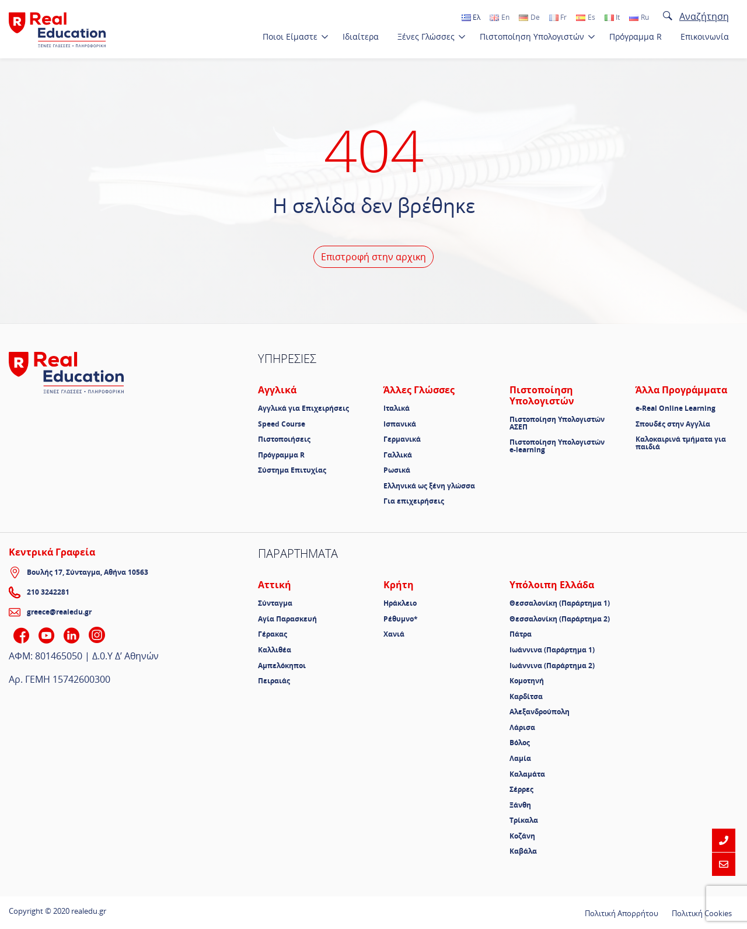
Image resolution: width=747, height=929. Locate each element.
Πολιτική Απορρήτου (621, 913)
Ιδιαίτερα (361, 36)
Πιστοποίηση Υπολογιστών (532, 36)
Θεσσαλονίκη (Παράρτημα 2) (559, 619)
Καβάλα (523, 851)
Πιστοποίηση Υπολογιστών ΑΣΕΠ (557, 423)
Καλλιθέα (274, 650)
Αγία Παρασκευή (287, 619)
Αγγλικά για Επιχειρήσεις (303, 408)
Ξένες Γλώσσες (426, 36)
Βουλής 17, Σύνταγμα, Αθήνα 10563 (87, 572)
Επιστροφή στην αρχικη (373, 256)
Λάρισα (522, 727)
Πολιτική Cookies (702, 913)
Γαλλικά (397, 455)
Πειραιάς (274, 681)
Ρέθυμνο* (400, 619)
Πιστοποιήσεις (284, 439)
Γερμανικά (402, 439)
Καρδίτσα (526, 696)
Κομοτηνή (526, 681)
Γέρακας (272, 634)
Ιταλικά (396, 408)
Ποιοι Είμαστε (290, 36)
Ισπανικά (399, 424)
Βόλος (519, 743)
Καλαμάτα (527, 774)
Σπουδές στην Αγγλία (673, 424)
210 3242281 (48, 592)
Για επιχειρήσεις (413, 501)
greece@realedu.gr (59, 612)
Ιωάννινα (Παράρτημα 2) (552, 665)
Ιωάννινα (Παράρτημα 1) (552, 650)
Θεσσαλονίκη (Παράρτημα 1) (559, 603)
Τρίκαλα (523, 820)
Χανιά (393, 634)
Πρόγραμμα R (635, 36)
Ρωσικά (396, 470)
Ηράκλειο (400, 603)
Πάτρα (520, 634)
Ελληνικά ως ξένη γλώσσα (429, 486)
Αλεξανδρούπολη (539, 712)
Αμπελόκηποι (282, 665)
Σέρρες (521, 789)
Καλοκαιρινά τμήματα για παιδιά (681, 443)
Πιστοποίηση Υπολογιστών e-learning (557, 446)
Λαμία (520, 758)
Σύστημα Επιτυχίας (292, 470)
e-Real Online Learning (675, 408)
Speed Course (281, 424)
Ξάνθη (520, 805)
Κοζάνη (522, 836)
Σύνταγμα (275, 603)
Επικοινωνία (704, 36)
